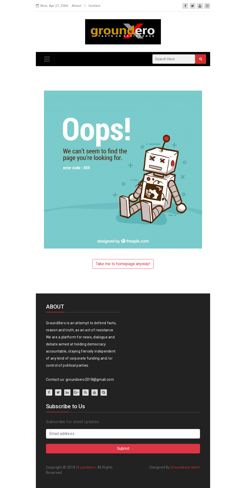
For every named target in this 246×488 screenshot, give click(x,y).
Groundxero (85, 467)
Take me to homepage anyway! (123, 263)
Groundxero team (185, 467)
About (76, 6)
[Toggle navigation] (47, 59)
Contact (94, 6)
